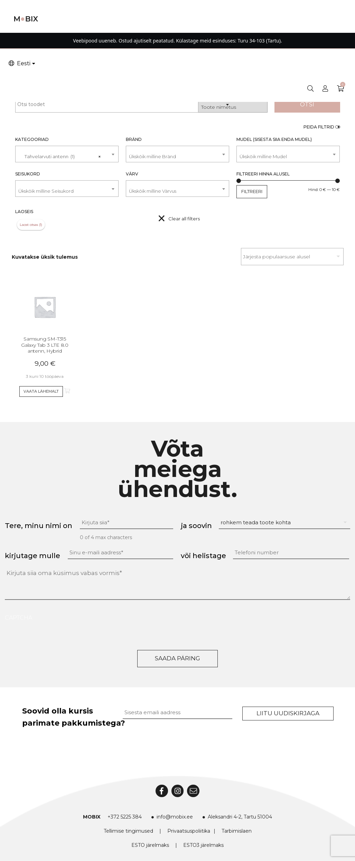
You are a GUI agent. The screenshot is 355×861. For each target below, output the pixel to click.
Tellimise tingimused (128, 831)
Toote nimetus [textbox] (218, 107)
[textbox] (177, 156)
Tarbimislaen (237, 831)
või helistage (203, 556)
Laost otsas (29, 225)
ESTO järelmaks (150, 845)
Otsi (307, 104)
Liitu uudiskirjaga (287, 713)
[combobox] (233, 104)
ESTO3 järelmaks (203, 845)
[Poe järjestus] (292, 256)
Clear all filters (184, 218)
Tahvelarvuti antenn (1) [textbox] (59, 153)
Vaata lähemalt (41, 391)
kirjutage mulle (32, 556)
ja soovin (196, 526)
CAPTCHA (18, 617)
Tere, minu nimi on (38, 526)
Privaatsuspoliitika (188, 831)
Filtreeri (251, 191)
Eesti (19, 63)
